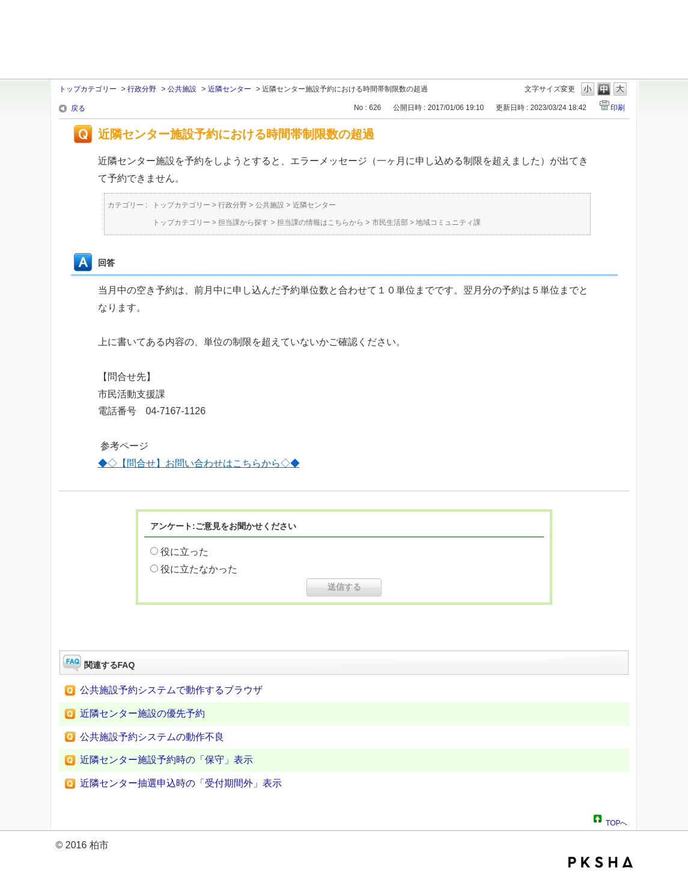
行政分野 (141, 89)
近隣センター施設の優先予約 (142, 713)
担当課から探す (243, 222)
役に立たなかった (198, 569)
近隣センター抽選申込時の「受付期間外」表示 (181, 783)
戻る (78, 108)
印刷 (617, 107)
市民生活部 (390, 222)
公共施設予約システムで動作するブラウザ (171, 690)
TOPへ (616, 821)
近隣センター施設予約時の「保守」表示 (166, 760)
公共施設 (182, 89)
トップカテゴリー (88, 89)
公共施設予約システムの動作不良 (152, 737)
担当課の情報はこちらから (320, 222)
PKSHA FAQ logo (600, 862)
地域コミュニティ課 (448, 222)
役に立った (184, 552)
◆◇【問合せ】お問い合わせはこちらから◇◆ (199, 463)
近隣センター (229, 89)
